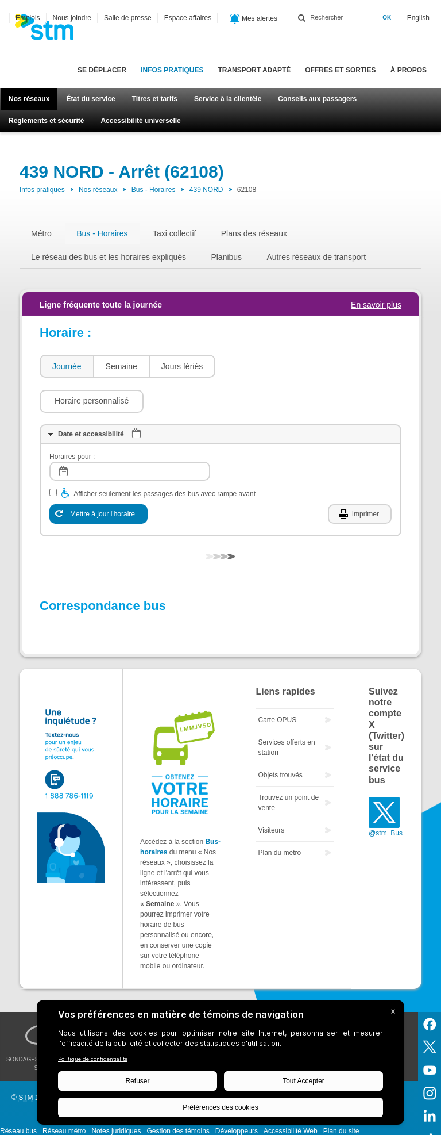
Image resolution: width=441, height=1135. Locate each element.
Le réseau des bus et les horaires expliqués (108, 257)
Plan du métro (279, 818)
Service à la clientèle (227, 99)
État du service (90, 99)
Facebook (429, 988)
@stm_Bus (386, 799)
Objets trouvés (280, 741)
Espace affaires (188, 18)
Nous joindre (72, 18)
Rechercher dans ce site (302, 18)
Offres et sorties (340, 70)
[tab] (66, 366)
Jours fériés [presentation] (182, 366)
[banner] (50, 30)
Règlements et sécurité (46, 121)
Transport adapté (254, 70)
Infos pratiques (172, 70)
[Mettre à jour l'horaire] (98, 479)
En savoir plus (376, 304)
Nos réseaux (29, 99)
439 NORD (206, 190)
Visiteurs (271, 796)
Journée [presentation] (67, 366)
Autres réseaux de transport (316, 257)
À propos (408, 70)
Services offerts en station (286, 713)
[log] (129, 436)
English (418, 18)
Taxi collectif (174, 233)
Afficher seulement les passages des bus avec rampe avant (165, 459)
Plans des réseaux (254, 233)
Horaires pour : (72, 422)
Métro (41, 233)
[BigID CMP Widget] (220, 1065)
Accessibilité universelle (140, 121)
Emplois (28, 18)
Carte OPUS (277, 685)
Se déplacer (102, 70)
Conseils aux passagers (317, 99)
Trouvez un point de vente (288, 768)
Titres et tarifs (154, 99)
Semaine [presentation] (121, 366)
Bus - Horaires (153, 190)
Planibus (226, 257)
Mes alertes (253, 19)
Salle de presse (128, 18)
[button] (273, 366)
